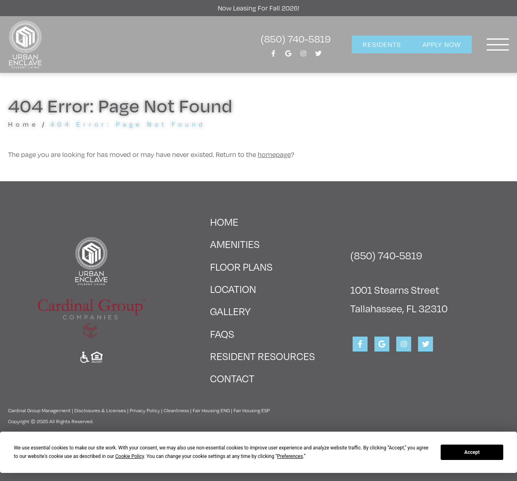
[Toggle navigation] (498, 44)
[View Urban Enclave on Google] (288, 55)
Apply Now (441, 44)
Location (233, 289)
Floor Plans (241, 266)
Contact (232, 378)
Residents (382, 44)
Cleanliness (176, 410)
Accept (472, 452)
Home (23, 124)
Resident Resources (262, 356)
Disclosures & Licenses (100, 410)
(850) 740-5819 (296, 38)
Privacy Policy (145, 410)
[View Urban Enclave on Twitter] (318, 55)
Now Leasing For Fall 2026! (258, 8)
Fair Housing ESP (251, 410)
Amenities (235, 244)
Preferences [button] (290, 456)
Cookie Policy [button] (129, 456)
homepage (274, 154)
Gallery (230, 311)
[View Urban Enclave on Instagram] (303, 55)
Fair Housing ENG (211, 410)
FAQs (222, 333)
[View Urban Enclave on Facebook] (273, 55)
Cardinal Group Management (39, 410)
